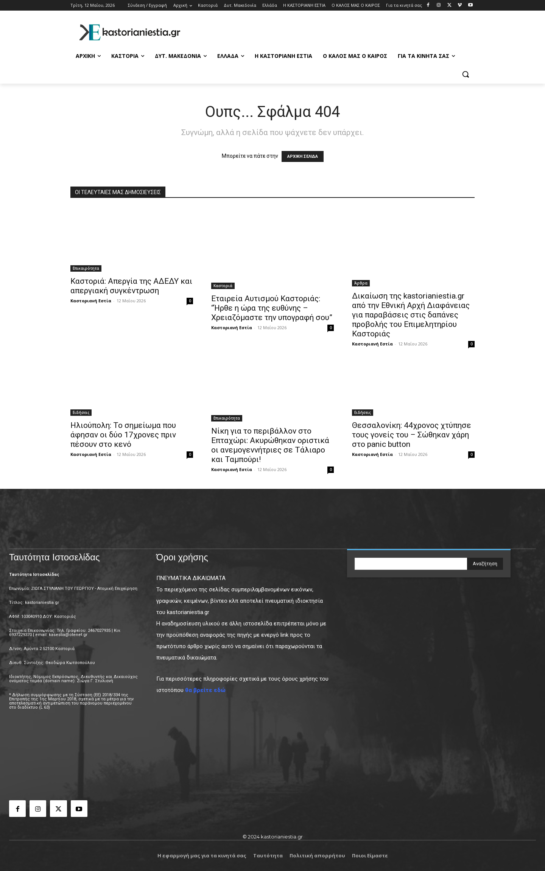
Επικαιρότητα (86, 268)
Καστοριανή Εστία (90, 300)
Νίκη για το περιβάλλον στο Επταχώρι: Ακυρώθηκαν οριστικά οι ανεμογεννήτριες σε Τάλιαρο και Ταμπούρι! (270, 445)
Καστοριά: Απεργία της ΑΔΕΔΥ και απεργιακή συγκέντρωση (131, 286)
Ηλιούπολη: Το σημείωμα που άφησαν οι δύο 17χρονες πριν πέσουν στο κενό (123, 435)
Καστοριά (222, 285)
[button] (465, 74)
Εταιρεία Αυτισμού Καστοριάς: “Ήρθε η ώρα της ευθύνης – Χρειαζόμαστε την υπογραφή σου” (271, 308)
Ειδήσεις (81, 412)
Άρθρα (360, 283)
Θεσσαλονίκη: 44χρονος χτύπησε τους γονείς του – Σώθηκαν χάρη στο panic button (411, 435)
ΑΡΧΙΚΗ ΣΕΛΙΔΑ (302, 156)
